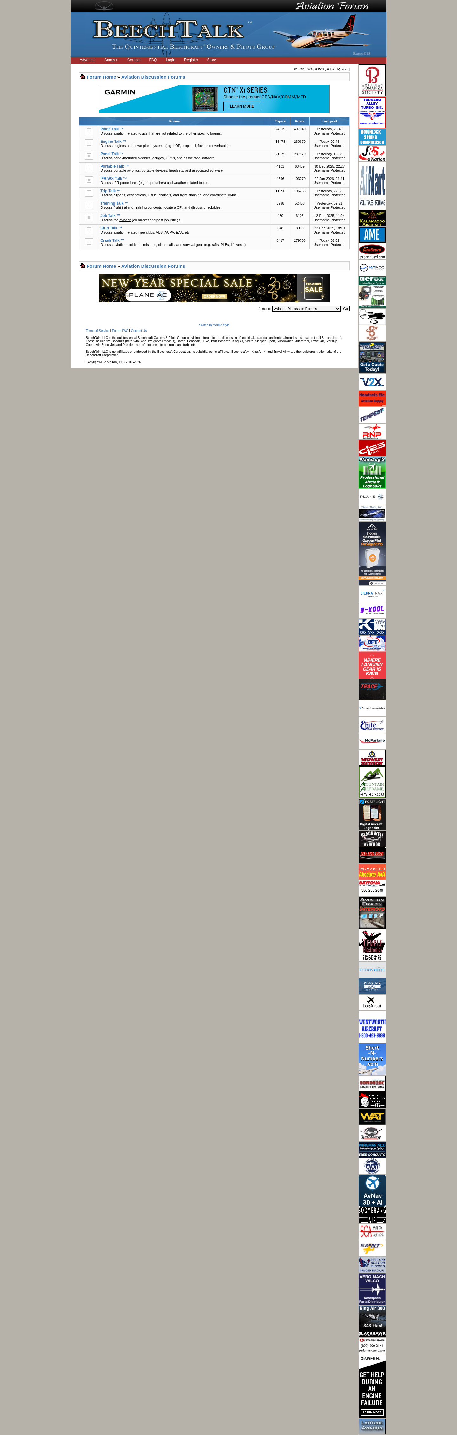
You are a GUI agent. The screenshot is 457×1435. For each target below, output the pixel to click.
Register (191, 60)
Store (211, 60)
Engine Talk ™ (113, 141)
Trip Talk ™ (110, 191)
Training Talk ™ (114, 203)
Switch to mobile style (214, 325)
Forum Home (101, 77)
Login (170, 60)
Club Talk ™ (111, 228)
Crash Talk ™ (112, 240)
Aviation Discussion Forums (153, 77)
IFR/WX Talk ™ (113, 178)
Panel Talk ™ (112, 154)
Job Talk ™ (110, 216)
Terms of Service (97, 330)
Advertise (88, 60)
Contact (133, 60)
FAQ (153, 60)
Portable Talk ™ (114, 166)
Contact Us (139, 330)
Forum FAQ (120, 330)
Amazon (111, 60)
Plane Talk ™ (112, 129)
